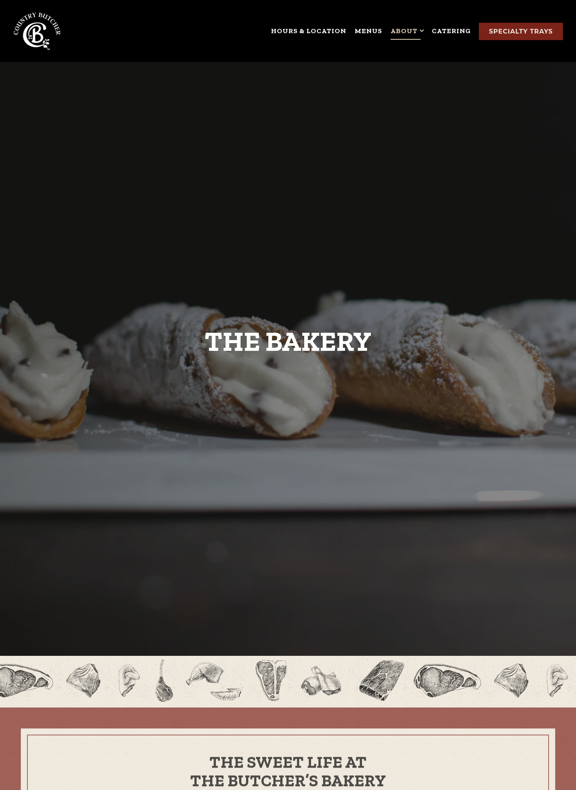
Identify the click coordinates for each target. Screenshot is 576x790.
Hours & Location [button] (308, 31)
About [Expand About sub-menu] (407, 30)
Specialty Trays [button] (521, 31)
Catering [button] (451, 31)
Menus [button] (368, 31)
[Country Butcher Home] (37, 31)
